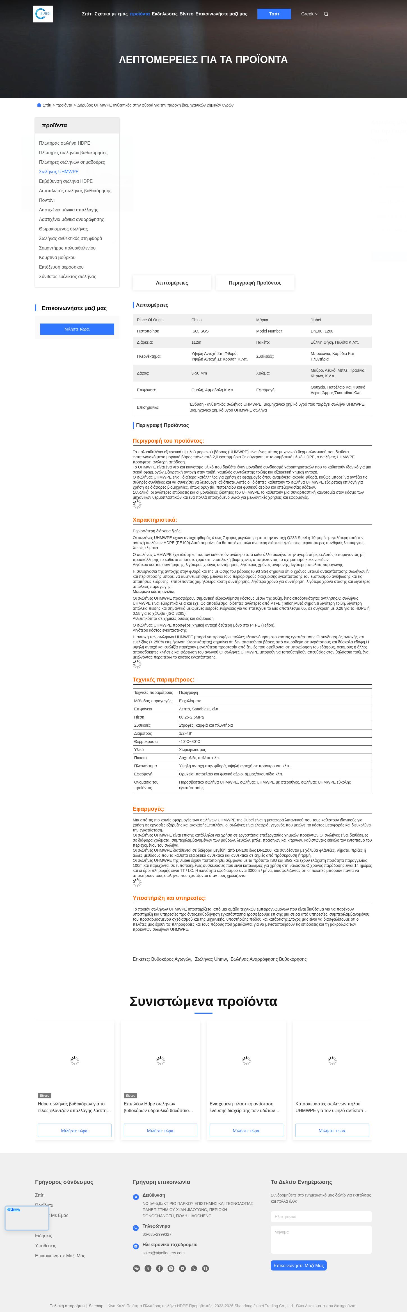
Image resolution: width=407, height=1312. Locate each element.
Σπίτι (87, 13)
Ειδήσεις (43, 1235)
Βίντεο (186, 13)
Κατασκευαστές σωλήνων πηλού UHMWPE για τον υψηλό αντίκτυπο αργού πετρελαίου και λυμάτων (331, 1107)
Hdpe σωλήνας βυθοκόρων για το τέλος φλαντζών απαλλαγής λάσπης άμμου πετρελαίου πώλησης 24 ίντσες (73, 1107)
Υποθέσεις (45, 1245)
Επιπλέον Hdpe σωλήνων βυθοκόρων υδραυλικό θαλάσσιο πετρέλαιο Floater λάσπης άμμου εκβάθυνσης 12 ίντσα (156, 1107)
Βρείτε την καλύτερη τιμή (289, 257)
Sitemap (96, 1306)
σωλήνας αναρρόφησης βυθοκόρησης (269, 959)
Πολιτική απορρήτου (67, 1306)
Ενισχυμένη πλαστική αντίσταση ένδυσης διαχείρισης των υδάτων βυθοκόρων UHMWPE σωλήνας (242, 1107)
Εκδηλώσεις (165, 13)
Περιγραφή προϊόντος (255, 283)
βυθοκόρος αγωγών (171, 959)
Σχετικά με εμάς (111, 13)
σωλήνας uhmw (211, 959)
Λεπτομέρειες (172, 283)
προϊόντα (140, 13)
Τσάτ (274, 13)
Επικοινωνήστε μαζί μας (221, 13)
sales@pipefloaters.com (164, 1253)
